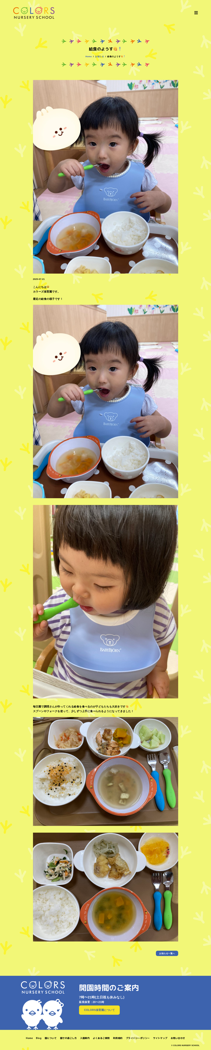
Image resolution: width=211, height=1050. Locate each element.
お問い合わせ (178, 1038)
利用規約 (118, 1038)
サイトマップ (160, 1038)
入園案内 (85, 1038)
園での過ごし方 (68, 1038)
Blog (38, 1038)
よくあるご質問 (101, 1038)
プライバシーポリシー (138, 1038)
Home (29, 1038)
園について (51, 1038)
